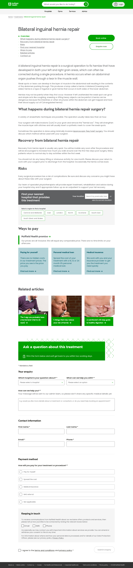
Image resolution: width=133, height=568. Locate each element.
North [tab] (70, 213)
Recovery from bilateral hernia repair (37, 41)
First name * (24, 427)
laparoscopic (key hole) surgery (88, 131)
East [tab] (49, 213)
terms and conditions (45, 550)
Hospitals (48, 11)
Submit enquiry (104, 550)
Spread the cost (28, 479)
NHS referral (26, 494)
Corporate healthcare (71, 565)
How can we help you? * (29, 390)
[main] (66, 288)
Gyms (60, 11)
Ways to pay (26, 50)
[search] (65, 4)
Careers (39, 565)
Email (27, 526)
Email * (21, 439)
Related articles (27, 53)
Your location (78, 196)
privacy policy (65, 550)
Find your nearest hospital (32, 47)
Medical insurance (28, 486)
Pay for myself (27, 471)
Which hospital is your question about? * (37, 378)
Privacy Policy (58, 538)
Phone (49, 526)
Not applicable (27, 501)
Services (72, 11)
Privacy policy (103, 565)
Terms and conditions (90, 565)
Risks (22, 44)
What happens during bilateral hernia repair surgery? (45, 39)
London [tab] (59, 213)
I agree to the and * (48, 550)
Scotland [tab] (82, 213)
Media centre (20, 565)
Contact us (25, 55)
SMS (38, 526)
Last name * (72, 427)
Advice (84, 11)
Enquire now (101, 46)
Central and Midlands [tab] (33, 213)
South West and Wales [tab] (33, 218)
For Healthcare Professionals (53, 565)
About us (11, 565)
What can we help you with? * (80, 378)
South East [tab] (96, 213)
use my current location (102, 200)
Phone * (70, 439)
